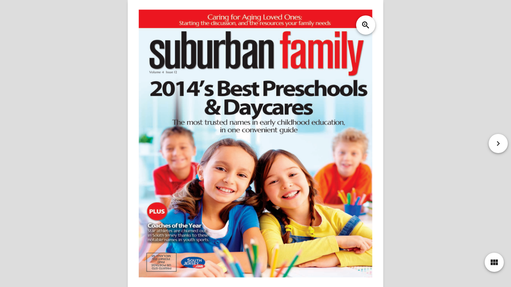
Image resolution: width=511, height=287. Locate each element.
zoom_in (365, 25)
